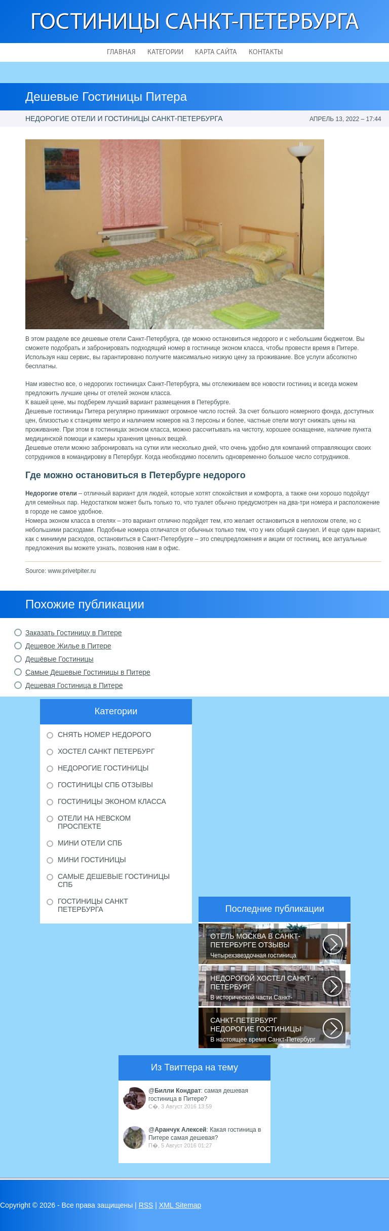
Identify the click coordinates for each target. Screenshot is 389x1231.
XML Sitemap (180, 1205)
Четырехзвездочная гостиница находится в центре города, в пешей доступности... (266, 945)
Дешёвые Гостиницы (59, 659)
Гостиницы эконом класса (112, 801)
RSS (146, 1205)
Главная (121, 52)
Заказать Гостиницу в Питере (73, 633)
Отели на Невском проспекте (94, 822)
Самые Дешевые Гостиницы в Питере (87, 672)
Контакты (266, 52)
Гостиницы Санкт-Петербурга (194, 23)
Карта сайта (216, 52)
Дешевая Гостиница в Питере (74, 685)
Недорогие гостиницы (103, 768)
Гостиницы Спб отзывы (105, 785)
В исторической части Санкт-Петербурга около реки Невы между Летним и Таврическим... (266, 988)
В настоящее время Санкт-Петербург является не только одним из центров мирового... (266, 1030)
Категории (165, 52)
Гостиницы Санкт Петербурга (93, 905)
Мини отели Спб (90, 843)
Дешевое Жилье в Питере (68, 646)
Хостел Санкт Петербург (106, 751)
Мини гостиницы (92, 860)
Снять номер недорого (104, 734)
